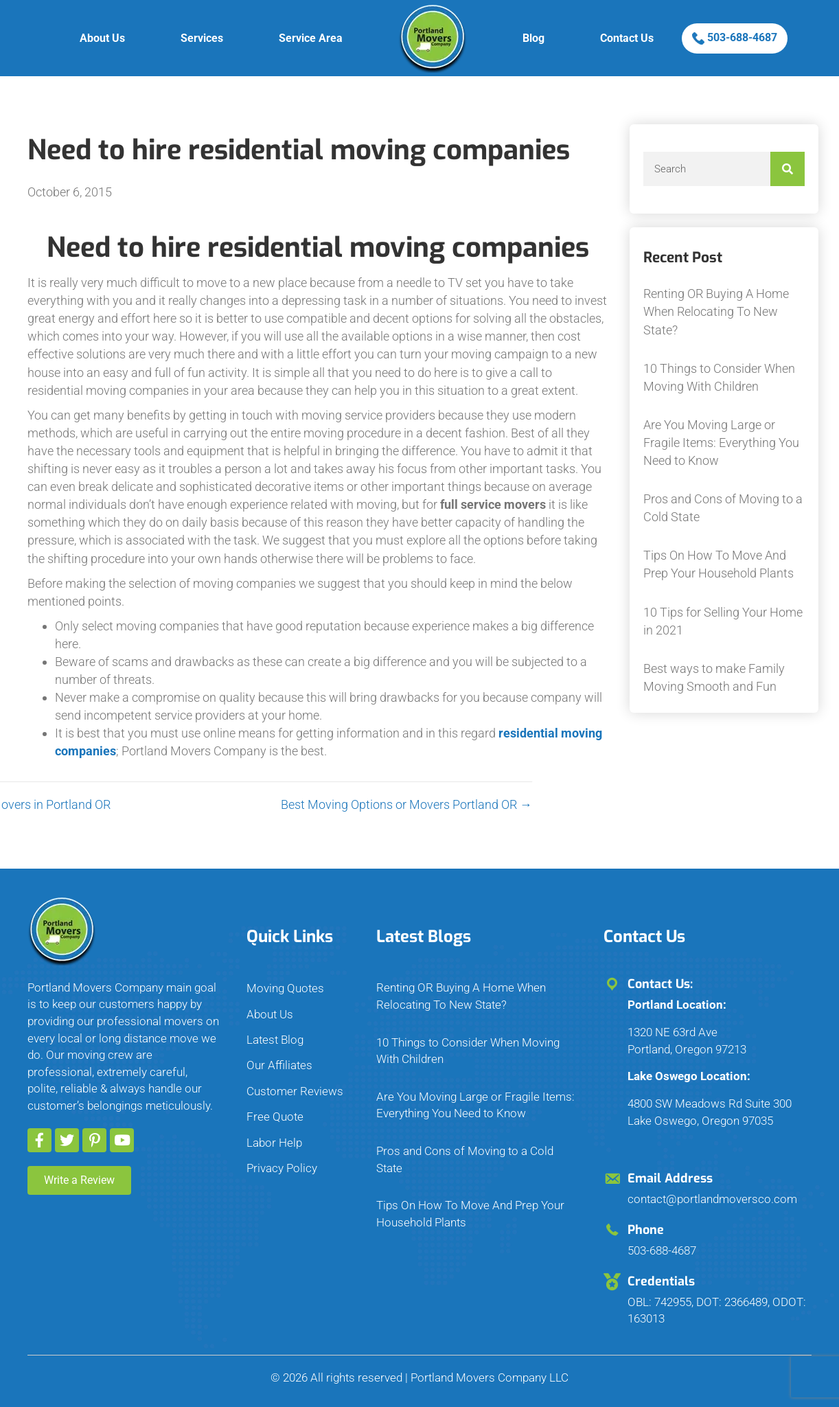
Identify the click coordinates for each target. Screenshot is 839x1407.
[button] (39, 1140)
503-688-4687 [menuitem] (734, 38)
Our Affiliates (279, 1065)
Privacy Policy (281, 1168)
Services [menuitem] (202, 38)
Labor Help (274, 1142)
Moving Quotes (285, 988)
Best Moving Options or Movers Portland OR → (291, 804)
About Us (269, 1014)
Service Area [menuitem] (311, 38)
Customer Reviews (294, 1091)
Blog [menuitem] (533, 38)
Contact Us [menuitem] (627, 38)
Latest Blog (274, 1039)
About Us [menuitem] (102, 38)
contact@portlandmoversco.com (712, 1199)
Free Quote (274, 1116)
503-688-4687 (662, 1250)
